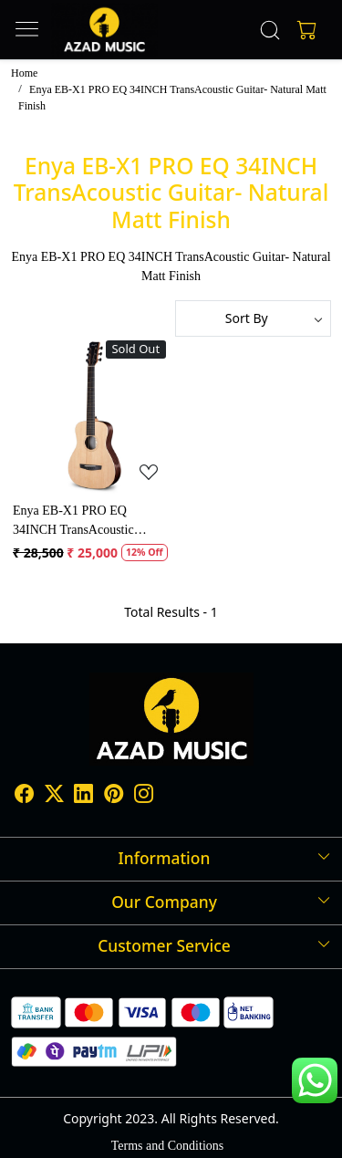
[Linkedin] (83, 797)
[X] (54, 797)
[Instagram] (143, 797)
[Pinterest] (113, 797)
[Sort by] (253, 318)
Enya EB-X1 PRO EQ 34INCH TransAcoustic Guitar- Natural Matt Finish (83, 521)
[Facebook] (24, 797)
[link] (269, 30)
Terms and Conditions (167, 1146)
